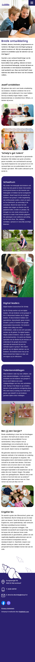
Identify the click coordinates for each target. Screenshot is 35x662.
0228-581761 (12, 589)
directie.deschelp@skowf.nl (17, 595)
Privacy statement (7, 608)
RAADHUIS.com (24, 612)
